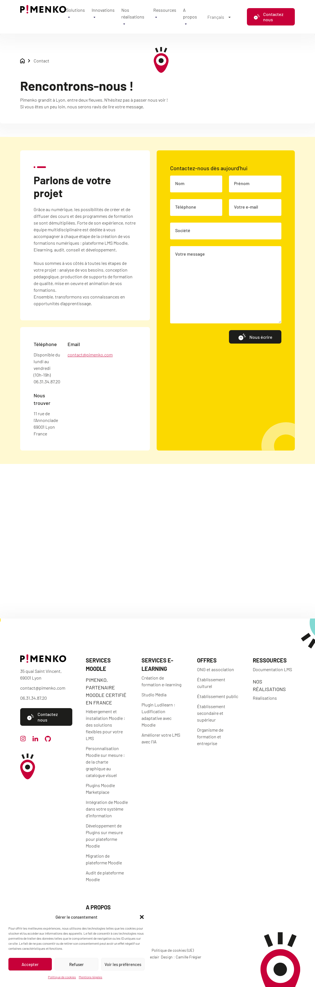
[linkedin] (35, 739)
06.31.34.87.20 (33, 698)
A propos (98, 907)
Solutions (75, 10)
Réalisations (265, 698)
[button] (142, 917)
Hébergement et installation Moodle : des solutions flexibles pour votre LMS (105, 725)
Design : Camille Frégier (181, 957)
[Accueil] (43, 11)
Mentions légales (90, 977)
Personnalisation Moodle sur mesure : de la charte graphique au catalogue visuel (105, 762)
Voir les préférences (123, 964)
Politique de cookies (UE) (173, 950)
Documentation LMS (272, 669)
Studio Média (154, 694)
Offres (207, 660)
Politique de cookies (62, 977)
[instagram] (23, 739)
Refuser (76, 964)
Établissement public (217, 696)
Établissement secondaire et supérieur (211, 713)
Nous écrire (255, 336)
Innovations (103, 10)
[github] (48, 740)
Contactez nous (269, 16)
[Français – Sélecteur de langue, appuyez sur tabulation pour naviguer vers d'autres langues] (219, 17)
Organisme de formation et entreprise (210, 736)
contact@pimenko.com (90, 354)
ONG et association (215, 669)
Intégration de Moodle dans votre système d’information (107, 808)
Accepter (30, 964)
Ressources (164, 10)
